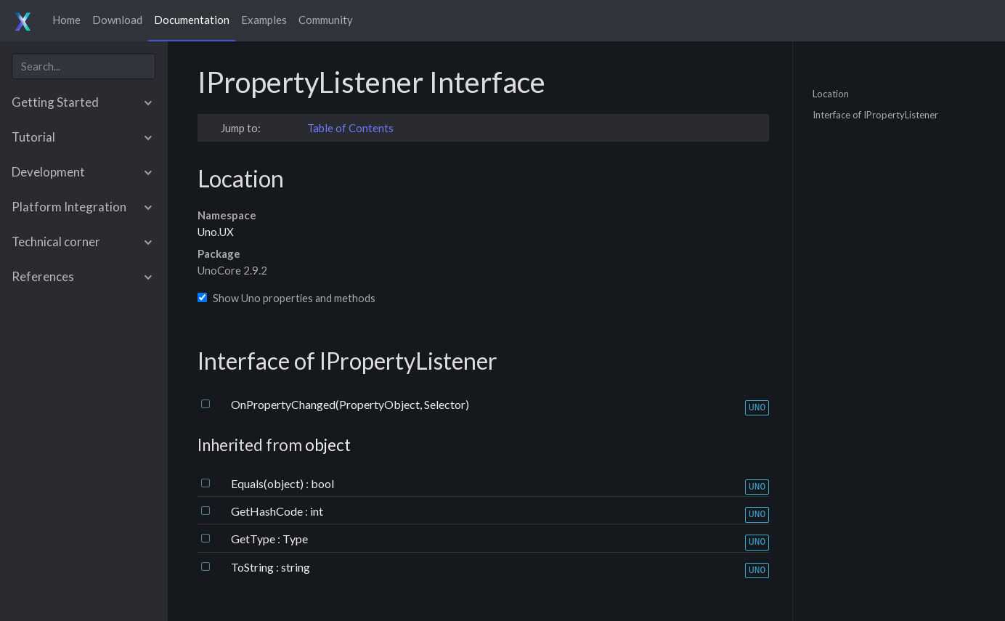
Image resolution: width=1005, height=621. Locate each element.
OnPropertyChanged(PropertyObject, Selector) (350, 404)
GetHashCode (268, 511)
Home (66, 19)
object (328, 445)
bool (322, 483)
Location (831, 93)
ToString (253, 567)
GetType (254, 538)
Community (325, 19)
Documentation (191, 19)
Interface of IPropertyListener (875, 115)
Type (295, 538)
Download (117, 19)
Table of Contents (350, 127)
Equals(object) (268, 483)
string (295, 567)
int (316, 511)
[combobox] (83, 66)
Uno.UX (216, 231)
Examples (264, 19)
